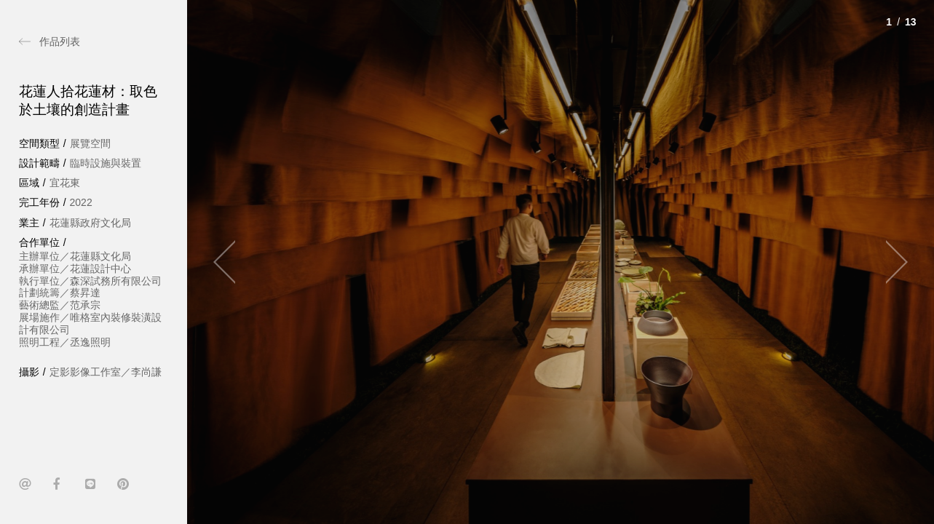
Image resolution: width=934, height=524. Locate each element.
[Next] (890, 262)
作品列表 (59, 41)
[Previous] (230, 262)
